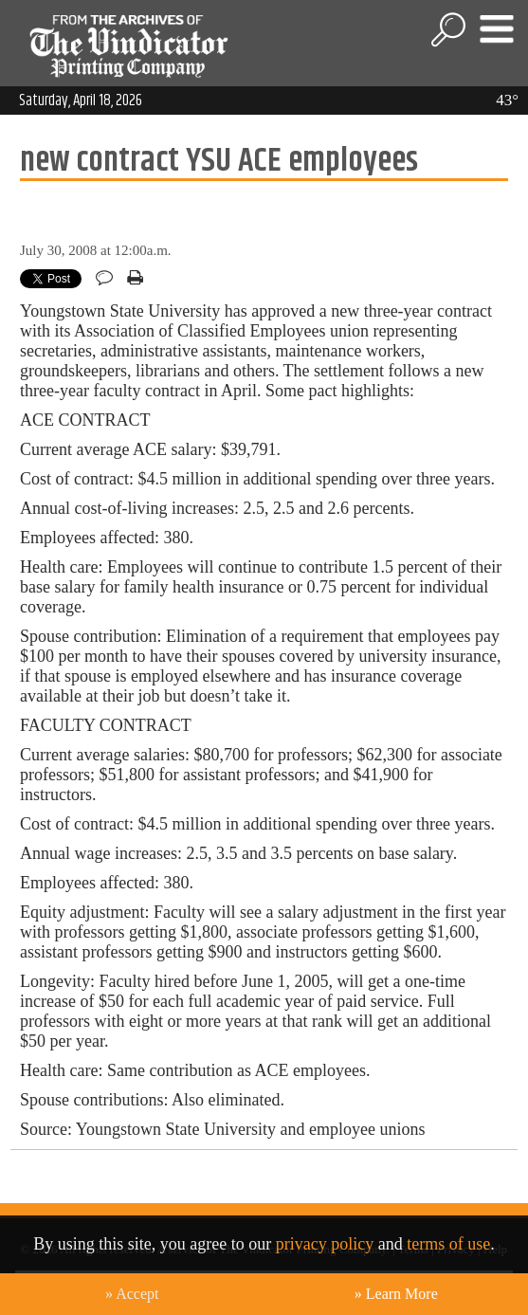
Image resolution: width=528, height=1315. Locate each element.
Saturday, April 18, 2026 (80, 100)
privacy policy (324, 1243)
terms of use (448, 1243)
